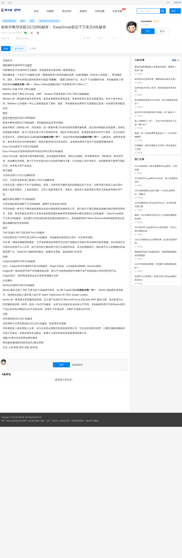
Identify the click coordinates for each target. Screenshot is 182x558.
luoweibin (150, 21)
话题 (9, 3)
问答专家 (117, 10)
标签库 (83, 11)
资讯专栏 (67, 11)
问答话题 (100, 11)
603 (86, 38)
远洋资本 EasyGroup (49, 21)
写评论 (19, 48)
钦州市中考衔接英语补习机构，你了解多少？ (156, 112)
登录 (168, 2)
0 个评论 (139, 74)
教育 (32, 21)
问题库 (50, 11)
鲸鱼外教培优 (9, 21)
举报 (34, 48)
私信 (162, 31)
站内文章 (5, 38)
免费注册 (177, 2)
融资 (23, 21)
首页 (3, 3)
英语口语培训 (22, 38)
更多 (175, 60)
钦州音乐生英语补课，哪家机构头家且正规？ (156, 79)
